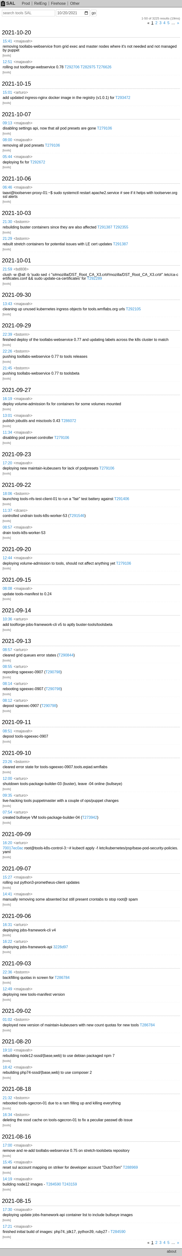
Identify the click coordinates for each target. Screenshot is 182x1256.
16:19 (7, 399)
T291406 (121, 499)
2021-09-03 (16, 963)
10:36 (7, 619)
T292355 (120, 227)
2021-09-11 (16, 722)
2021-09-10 (16, 753)
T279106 (104, 128)
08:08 (7, 588)
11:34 (7, 432)
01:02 (7, 1020)
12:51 (7, 62)
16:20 (7, 843)
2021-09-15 (16, 580)
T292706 (71, 67)
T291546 (76, 516)
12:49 (7, 989)
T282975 (88, 67)
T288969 (130, 1167)
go (93, 13)
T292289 (94, 278)
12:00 (7, 779)
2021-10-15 (16, 84)
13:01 (7, 416)
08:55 (7, 667)
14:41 (7, 894)
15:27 (7, 877)
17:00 (7, 1145)
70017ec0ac (13, 848)
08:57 (7, 527)
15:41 (7, 41)
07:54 (7, 812)
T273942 (89, 817)
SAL (8, 3)
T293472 (122, 98)
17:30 (7, 1210)
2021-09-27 (16, 390)
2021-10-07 (16, 114)
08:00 (7, 140)
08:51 (7, 731)
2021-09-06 (16, 916)
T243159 (69, 1184)
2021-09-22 (16, 485)
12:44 (7, 558)
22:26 (7, 351)
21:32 (7, 1098)
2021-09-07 (16, 868)
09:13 (7, 123)
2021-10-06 (16, 179)
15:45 (7, 1162)
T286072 (68, 421)
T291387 (104, 227)
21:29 (7, 239)
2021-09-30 (16, 295)
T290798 (53, 672)
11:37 (7, 510)
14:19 (7, 1179)
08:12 (7, 700)
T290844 (66, 655)
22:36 (7, 972)
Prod (26, 3)
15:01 (7, 92)
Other (75, 3)
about (171, 1251)
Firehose (58, 3)
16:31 (7, 925)
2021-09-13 (16, 641)
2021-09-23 (16, 454)
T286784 (62, 978)
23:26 (7, 762)
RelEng (40, 3)
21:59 (7, 269)
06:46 (7, 187)
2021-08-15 (16, 1201)
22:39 (7, 334)
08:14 (7, 684)
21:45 (7, 368)
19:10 (7, 1050)
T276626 (103, 67)
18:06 (7, 494)
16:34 (7, 1115)
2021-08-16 (16, 1137)
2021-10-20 (16, 32)
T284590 (53, 1184)
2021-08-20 (16, 1041)
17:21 (7, 1226)
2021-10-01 (16, 260)
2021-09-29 (16, 325)
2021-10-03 (16, 213)
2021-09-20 (16, 549)
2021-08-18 (16, 1089)
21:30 (7, 222)
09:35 (7, 795)
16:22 (7, 942)
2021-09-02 (16, 1011)
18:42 (7, 1067)
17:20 (7, 463)
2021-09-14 (16, 610)
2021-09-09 (16, 834)
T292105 (133, 309)
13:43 (7, 304)
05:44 (7, 157)
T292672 (37, 162)
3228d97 (60, 947)
